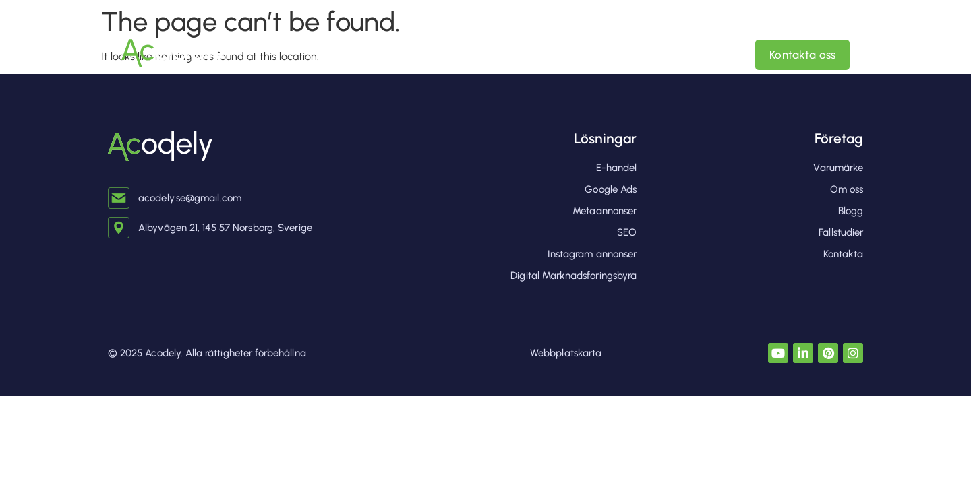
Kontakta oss (802, 54)
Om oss (685, 54)
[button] (567, 55)
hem (457, 54)
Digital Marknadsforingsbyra (568, 54)
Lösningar (605, 138)
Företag (839, 138)
